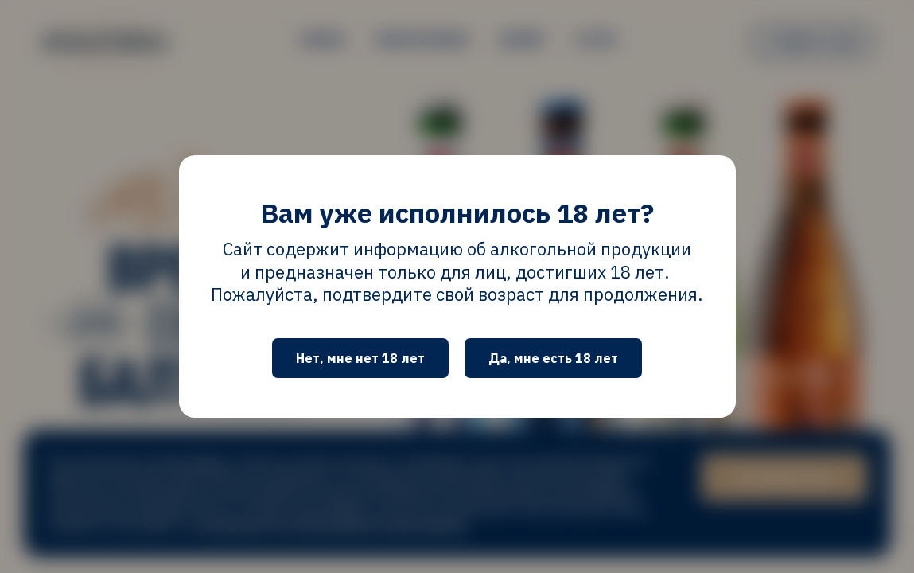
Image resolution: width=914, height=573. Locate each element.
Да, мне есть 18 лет (553, 358)
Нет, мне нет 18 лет (360, 358)
